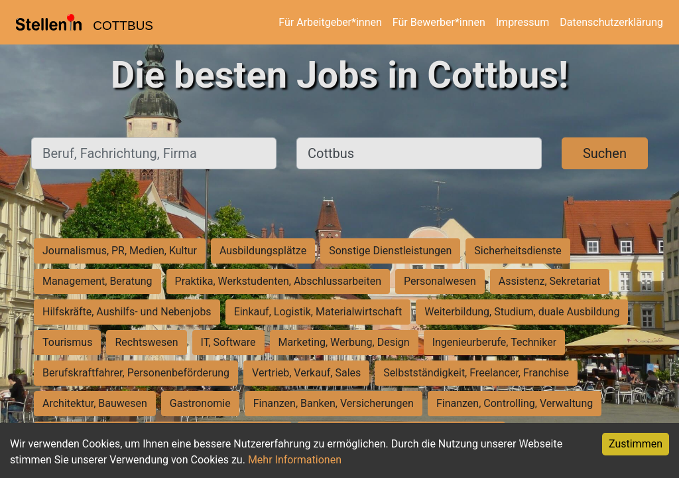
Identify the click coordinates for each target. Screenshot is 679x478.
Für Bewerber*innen (439, 22)
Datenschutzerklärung (611, 22)
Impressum (523, 22)
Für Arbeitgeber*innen (329, 22)
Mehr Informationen (294, 459)
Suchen (605, 153)
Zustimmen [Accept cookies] (635, 444)
